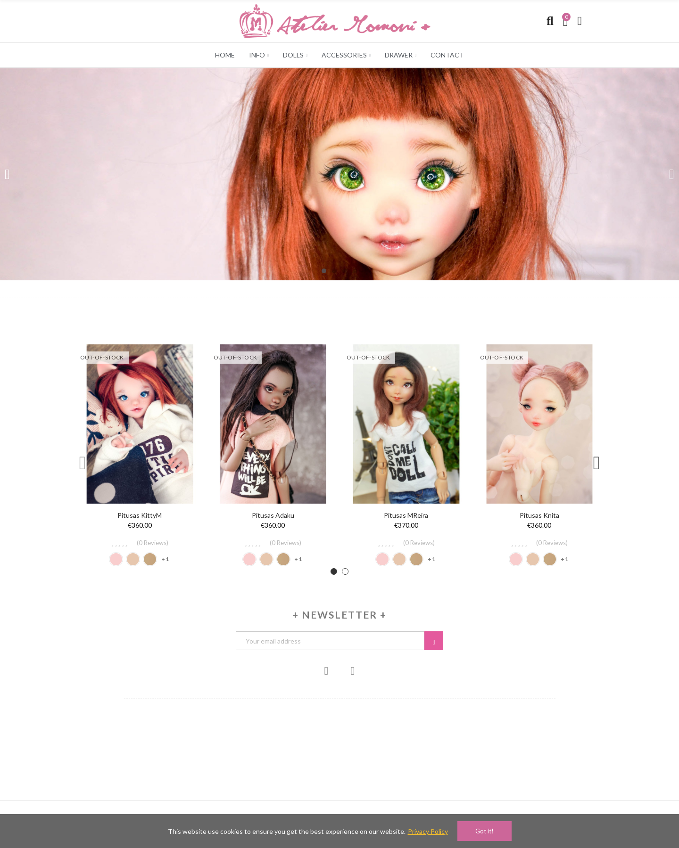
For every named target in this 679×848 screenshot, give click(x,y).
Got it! (484, 831)
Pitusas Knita (539, 515)
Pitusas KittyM (139, 515)
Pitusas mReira (406, 515)
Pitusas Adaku (273, 515)
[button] (324, 271)
